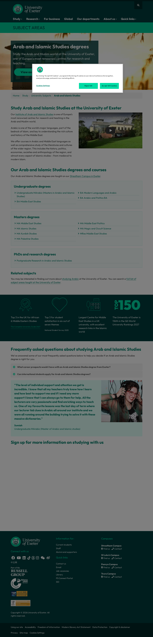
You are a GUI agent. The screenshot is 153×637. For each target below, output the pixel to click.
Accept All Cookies (109, 86)
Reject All (88, 86)
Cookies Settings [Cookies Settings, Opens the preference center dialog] (43, 86)
